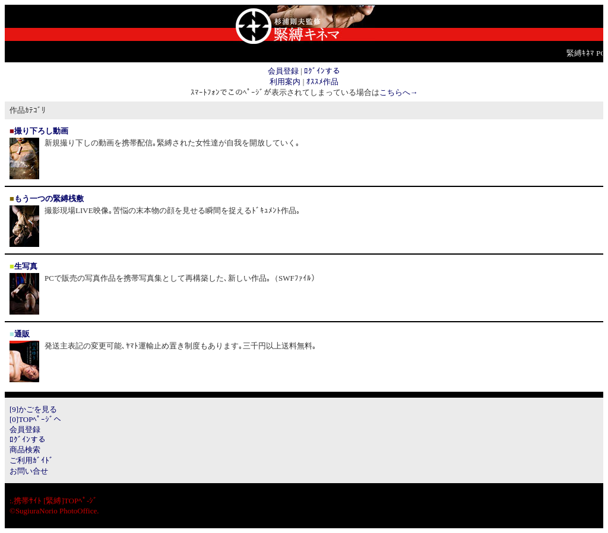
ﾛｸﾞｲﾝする (322, 70)
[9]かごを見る (33, 409)
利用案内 (285, 81)
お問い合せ (29, 471)
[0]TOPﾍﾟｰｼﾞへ (35, 419)
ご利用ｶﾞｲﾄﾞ (31, 460)
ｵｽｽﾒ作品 (322, 81)
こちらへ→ (398, 92)
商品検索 (25, 449)
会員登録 (283, 70)
